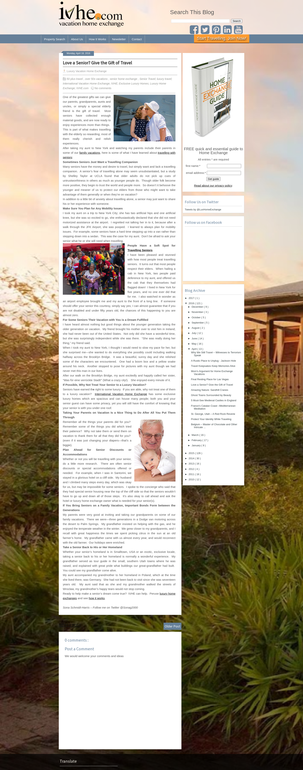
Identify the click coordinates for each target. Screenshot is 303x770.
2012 (192, 469)
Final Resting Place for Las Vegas (210, 379)
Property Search (54, 39)
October (196, 317)
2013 (192, 463)
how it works (97, 598)
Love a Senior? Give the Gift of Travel (97, 63)
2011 (192, 474)
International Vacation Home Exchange (121, 394)
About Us (77, 39)
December (198, 306)
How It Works (97, 39)
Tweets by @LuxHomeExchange (203, 209)
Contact (137, 39)
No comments (103, 88)
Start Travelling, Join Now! (221, 38)
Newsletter (119, 39)
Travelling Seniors (140, 250)
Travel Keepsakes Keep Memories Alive (213, 366)
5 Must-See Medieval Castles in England (213, 400)
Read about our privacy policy (213, 185)
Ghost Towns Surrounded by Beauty (211, 395)
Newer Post (70, 625)
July (194, 333)
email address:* (196, 172)
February (197, 440)
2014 (192, 458)
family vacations (89, 152)
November (198, 312)
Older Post (172, 626)
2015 (192, 453)
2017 (192, 298)
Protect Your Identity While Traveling (211, 419)
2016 (192, 303)
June (195, 338)
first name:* (193, 165)
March (195, 435)
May (194, 343)
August (196, 327)
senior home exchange (124, 78)
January (196, 445)
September (198, 322)
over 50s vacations (96, 78)
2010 (192, 479)
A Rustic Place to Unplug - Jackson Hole (213, 360)
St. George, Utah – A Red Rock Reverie (213, 413)
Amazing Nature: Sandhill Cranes (209, 389)
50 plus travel (75, 78)
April (194, 348)
